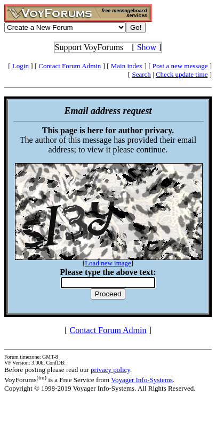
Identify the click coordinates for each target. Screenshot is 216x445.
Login (20, 66)
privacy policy (110, 370)
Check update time (181, 74)
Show (146, 47)
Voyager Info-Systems (142, 380)
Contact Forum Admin (69, 66)
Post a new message (180, 66)
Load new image (108, 263)
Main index (127, 66)
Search (141, 74)
